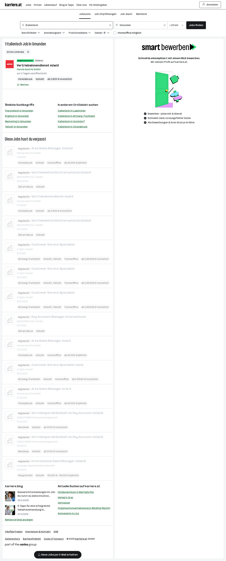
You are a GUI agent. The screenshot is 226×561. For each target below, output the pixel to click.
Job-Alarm (126, 14)
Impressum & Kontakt (38, 531)
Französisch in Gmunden (19, 110)
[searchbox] (66, 25)
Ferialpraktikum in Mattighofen (76, 492)
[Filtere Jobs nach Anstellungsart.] (56, 33)
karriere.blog (14, 486)
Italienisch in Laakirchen (72, 110)
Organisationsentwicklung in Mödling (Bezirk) (84, 508)
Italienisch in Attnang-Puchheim (76, 116)
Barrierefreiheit (32, 538)
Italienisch (14, 44)
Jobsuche (85, 14)
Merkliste (141, 14)
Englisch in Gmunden (17, 116)
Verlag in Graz (65, 497)
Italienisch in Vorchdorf (71, 121)
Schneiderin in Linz (68, 513)
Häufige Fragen (13, 531)
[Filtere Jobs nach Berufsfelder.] (33, 33)
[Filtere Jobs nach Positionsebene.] (82, 33)
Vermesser (64, 502)
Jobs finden (196, 25)
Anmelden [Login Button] (210, 5)
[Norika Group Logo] (20, 545)
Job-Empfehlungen (105, 14)
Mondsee (23, 427)
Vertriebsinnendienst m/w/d (38, 65)
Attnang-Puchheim (29, 258)
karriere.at (92, 486)
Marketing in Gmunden (18, 121)
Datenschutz (12, 538)
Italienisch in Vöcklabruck (72, 126)
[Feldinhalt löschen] (110, 25)
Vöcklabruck (25, 79)
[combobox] (66, 25)
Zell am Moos (25, 186)
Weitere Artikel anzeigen (19, 519)
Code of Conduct (54, 538)
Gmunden (39, 44)
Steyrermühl (25, 475)
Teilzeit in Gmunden (16, 126)
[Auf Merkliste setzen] (23, 85)
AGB (56, 531)
